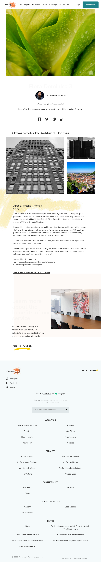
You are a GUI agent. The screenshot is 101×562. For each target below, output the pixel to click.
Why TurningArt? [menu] (23, 5)
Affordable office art (27, 546)
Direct (27, 493)
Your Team (27, 443)
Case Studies (70, 506)
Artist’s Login (70, 474)
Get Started (90, 5)
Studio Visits (27, 512)
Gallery (27, 506)
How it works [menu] (36, 5)
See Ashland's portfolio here (31, 272)
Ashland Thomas (58, 95)
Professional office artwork (27, 534)
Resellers (27, 487)
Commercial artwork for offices (70, 534)
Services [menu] (44, 5)
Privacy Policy (65, 558)
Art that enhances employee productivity (70, 540)
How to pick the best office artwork (27, 540)
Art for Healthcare (70, 462)
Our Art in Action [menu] (64, 5)
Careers (70, 443)
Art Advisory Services (27, 425)
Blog (27, 526)
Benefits (27, 431)
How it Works (27, 437)
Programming (70, 437)
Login (78, 5)
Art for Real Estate (70, 456)
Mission (70, 425)
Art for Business (27, 456)
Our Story (70, 431)
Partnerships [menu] (53, 5)
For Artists (27, 474)
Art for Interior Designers (27, 462)
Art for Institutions (27, 468)
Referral (70, 487)
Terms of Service (80, 558)
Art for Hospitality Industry (70, 468)
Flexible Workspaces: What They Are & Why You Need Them (70, 527)
